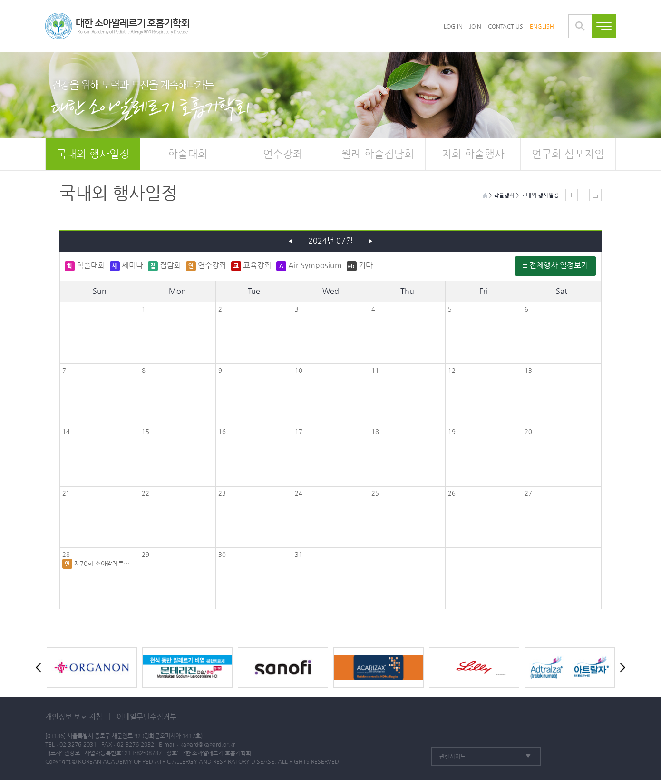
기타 (360, 266)
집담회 (164, 266)
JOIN (475, 26)
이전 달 (290, 241)
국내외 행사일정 (93, 154)
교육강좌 (251, 266)
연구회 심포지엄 (568, 154)
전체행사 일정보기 (555, 265)
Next (620, 667)
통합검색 (580, 26)
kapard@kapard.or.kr (207, 744)
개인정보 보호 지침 (73, 716)
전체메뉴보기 (604, 26)
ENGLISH (542, 26)
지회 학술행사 (473, 154)
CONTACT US (505, 26)
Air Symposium (309, 266)
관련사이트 (452, 756)
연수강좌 (283, 154)
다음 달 (370, 241)
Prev (40, 667)
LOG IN (453, 26)
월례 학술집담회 (377, 154)
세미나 (126, 266)
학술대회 (188, 154)
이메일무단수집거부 (146, 716)
